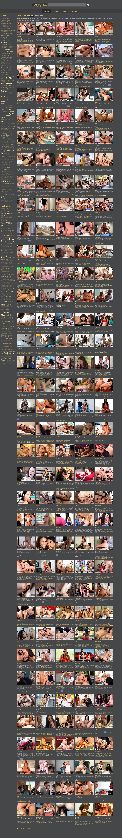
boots (100, 265)
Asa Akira (9, 232)
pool (26, 240)
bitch (68, 509)
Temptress (10, 355)
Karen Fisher (8, 283)
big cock (10, 111)
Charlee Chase (4, 252)
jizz (2, 159)
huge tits (3, 156)
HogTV (8, 44)
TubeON (3, 80)
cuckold (9, 128)
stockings (4, 193)
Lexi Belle (8, 293)
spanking (7, 191)
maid (28, 216)
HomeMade (4, 46)
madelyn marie (65, 735)
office (31, 417)
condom (21, 215)
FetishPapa (5, 35)
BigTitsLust (9, 28)
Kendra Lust (10, 286)
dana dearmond (23, 532)
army (43, 83)
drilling (44, 779)
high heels (6, 153)
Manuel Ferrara (7, 301)
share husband (102, 18)
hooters (10, 155)
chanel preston (20, 485)
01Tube (3, 18)
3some (9, 100)
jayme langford (28, 308)
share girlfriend (65, 18)
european (3, 140)
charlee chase (47, 85)
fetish (12, 144)
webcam (7, 200)
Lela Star (3, 293)
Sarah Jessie (8, 335)
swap (59, 18)
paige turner (39, 755)
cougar (3, 126)
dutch (27, 604)
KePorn (3, 52)
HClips (3, 40)
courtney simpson (50, 441)
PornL (3, 67)
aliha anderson (81, 396)
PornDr (3, 64)
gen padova (69, 374)
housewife (62, 194)
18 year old (4, 100)
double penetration (109, 61)
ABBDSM (4, 20)
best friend (28, 83)
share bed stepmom (92, 18)
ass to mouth (61, 148)
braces (82, 463)
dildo (10, 135)
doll (111, 172)
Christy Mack (4, 255)
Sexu (2, 74)
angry (23, 287)
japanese (10, 158)
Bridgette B (11, 243)
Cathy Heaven (10, 249)
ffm (23, 128)
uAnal (12, 80)
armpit (102, 531)
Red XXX (11, 325)
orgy (2, 177)
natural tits (8, 173)
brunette (4, 122)
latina (7, 161)
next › (28, 828)
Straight (46, 11)
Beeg (3, 28)
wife (6, 201)
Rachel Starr (4, 325)
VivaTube (9, 85)
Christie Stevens (9, 254)
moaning (11, 171)
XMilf (13, 87)
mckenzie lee (78, 217)
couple (7, 126)
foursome (78, 18)
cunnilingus (11, 131)
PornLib (8, 67)
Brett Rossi (3, 243)
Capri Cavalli (4, 248)
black (2, 116)
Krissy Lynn (11, 288)
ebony (9, 138)
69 (59, 531)
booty (2, 119)
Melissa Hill (6, 305)
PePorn (8, 62)
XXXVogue (4, 93)
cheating (3, 123)
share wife (39, 18)
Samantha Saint (5, 333)
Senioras (10, 71)
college (3, 124)
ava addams (61, 712)
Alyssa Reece (8, 219)
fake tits (13, 141)
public (2, 183)
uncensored (10, 198)
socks (79, 780)
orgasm (12, 176)
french (8, 146)
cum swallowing (20, 801)
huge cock (102, 129)
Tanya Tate (3, 355)
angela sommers (105, 645)
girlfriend (3, 149)
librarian (18, 310)
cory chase (101, 243)
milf (12, 169)
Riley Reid (8, 328)
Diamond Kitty (9, 260)
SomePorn (4, 76)
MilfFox (11, 59)
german (12, 147)
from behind (25, 149)
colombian (97, 42)
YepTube (11, 93)
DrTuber (3, 32)
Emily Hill (3, 263)
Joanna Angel (9, 279)
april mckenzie (26, 733)
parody (20, 63)
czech (53, 127)
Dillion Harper (4, 262)
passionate (3, 179)
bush (32, 194)
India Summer (5, 269)
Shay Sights (8, 345)
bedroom (25, 40)
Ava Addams (9, 237)
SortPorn (11, 76)
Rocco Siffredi (5, 330)
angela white (84, 240)
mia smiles (23, 310)
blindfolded (60, 192)
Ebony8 (9, 32)
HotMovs (10, 46)
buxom (63, 755)
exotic (37, 174)
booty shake (8, 119)
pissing (13, 179)
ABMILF (8, 21)
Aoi (9, 230)
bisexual (31, 41)
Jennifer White (6, 276)
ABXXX (3, 23)
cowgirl (12, 126)
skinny (3, 189)
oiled (2, 176)
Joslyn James (4, 280)
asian (6, 104)
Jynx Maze (3, 282)
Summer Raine (4, 351)
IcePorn (3, 48)
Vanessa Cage (10, 360)
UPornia (8, 81)
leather (59, 735)
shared (84, 18)
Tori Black (9, 356)
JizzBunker (6, 50)
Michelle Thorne (5, 306)
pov (10, 181)
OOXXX (3, 62)
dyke (44, 311)
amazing (25, 375)
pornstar (4, 181)
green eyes (31, 215)
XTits (7, 89)
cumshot (4, 131)
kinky (8, 159)
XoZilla (3, 89)
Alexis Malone (9, 216)
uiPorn (3, 81)
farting (27, 757)
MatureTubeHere (6, 57)
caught (41, 579)
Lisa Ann (8, 297)
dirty (18, 353)
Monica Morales (6, 309)
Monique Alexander (6, 311)
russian (11, 186)
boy (79, 216)
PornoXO (4, 69)
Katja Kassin (9, 285)
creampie (4, 128)
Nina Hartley (10, 318)
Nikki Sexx (3, 318)
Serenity (3, 342)
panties (10, 177)
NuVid (3, 60)
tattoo (8, 195)
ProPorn (10, 69)
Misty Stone (8, 308)
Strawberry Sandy (9, 349)
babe (3, 107)
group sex (9, 149)
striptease (10, 192)
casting (10, 121)
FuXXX (11, 37)
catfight (84, 535)
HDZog (3, 44)
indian (13, 156)
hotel (105, 42)
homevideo (4, 155)
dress (101, 331)
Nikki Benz (10, 317)
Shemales (74, 11)
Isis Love (9, 270)
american (11, 102)
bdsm (10, 107)
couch (24, 148)
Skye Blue (7, 348)
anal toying (19, 287)
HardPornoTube (6, 39)
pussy (7, 183)
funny (2, 147)
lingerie (3, 164)
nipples (7, 174)
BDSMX (12, 26)
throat (7, 197)
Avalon (7, 239)
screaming (3, 187)
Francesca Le (7, 265)
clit (109, 172)
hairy (13, 149)
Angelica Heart (10, 225)
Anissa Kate (10, 229)
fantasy (3, 142)
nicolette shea (35, 20)
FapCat (9, 34)
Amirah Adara (5, 221)
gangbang (7, 147)
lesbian (3, 162)
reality (12, 183)
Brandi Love (9, 241)
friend (12, 146)
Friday (13, 265)
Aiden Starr (8, 210)
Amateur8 (10, 23)
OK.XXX (9, 60)
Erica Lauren (9, 263)
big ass (9, 109)
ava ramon (49, 440)
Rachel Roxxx (9, 323)
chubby (7, 123)
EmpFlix (3, 33)
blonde (7, 116)
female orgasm (67, 85)
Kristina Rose (4, 290)
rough (7, 186)
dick (7, 135)
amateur (4, 102)
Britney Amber (6, 245)
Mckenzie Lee (4, 303)
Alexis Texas (4, 217)
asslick (85, 578)
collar (65, 192)
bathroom (38, 668)
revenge (71, 194)
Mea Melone (12, 303)
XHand (9, 87)
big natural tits (4, 113)
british (13, 119)
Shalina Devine (6, 343)
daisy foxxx (83, 755)
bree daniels (67, 463)
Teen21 (3, 78)
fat (6, 142)
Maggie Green (6, 299)
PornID (9, 65)
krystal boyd (63, 216)
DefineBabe (4, 30)
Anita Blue (4, 230)
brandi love (44, 509)
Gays (64, 11)
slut (6, 189)
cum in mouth (4, 129)
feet (8, 142)
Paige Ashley (10, 320)
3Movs (8, 18)
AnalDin (3, 25)
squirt (11, 191)
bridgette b (51, 578)
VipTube (3, 85)
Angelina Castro (5, 226)
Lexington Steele (6, 295)
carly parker (22, 822)
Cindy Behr (11, 255)
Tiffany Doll (4, 356)
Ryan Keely (8, 331)
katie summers (65, 689)
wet (11, 200)
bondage (10, 118)
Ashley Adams (5, 233)
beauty (3, 109)
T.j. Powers (9, 353)
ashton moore (87, 485)
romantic (3, 186)
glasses (40, 264)
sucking (3, 195)
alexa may (103, 374)
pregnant (67, 63)
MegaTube (4, 59)
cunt (2, 133)
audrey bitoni (104, 510)
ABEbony (10, 20)
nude (11, 174)
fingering (4, 146)
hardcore (10, 151)
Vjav (14, 85)
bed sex (21, 40)
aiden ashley (81, 485)
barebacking (100, 128)
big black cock (85, 39)
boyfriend (41, 39)
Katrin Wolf (3, 286)
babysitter (49, 667)
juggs (5, 159)
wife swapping (20, 20)
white (2, 201)
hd (2, 153)
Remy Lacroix (4, 326)
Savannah (8, 339)
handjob (3, 151)
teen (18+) (52, 239)
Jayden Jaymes (5, 274)
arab (79, 127)
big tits (11, 113)
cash (61, 510)
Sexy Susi (8, 342)
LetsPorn (3, 53)
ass (10, 104)
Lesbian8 (9, 52)
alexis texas (41, 821)
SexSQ (11, 72)
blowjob (4, 118)
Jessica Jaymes (5, 277)
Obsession (3, 320)
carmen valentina (40, 85)
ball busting (45, 215)
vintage (3, 200)
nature (13, 173)
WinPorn (4, 87)
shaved (9, 188)
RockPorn (4, 71)
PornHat (4, 66)
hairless (44, 734)
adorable (103, 417)
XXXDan (4, 91)
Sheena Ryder (5, 346)
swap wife (109, 18)
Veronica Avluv (5, 362)
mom (2, 173)
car (80, 150)
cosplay (57, 85)
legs (11, 161)
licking (8, 162)
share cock (53, 18)
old (5, 176)
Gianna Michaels (5, 266)
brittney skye (89, 487)
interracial (4, 158)
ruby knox (58, 691)
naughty (3, 174)
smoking (109, 732)
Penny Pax (4, 321)
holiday (61, 172)
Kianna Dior (4, 288)
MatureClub (5, 55)
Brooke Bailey (10, 246)
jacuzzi (46, 822)
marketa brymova (99, 625)
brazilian (45, 39)
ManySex (10, 53)
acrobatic (99, 439)
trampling (46, 150)
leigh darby (28, 20)
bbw (7, 107)
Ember (11, 262)
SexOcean (4, 72)
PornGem (9, 64)
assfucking (9, 105)
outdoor (6, 177)
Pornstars (56, 11)
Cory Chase (6, 257)
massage (3, 165)
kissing (12, 159)
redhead (3, 185)
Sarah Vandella (6, 337)
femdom (7, 144)
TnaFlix (9, 78)
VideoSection (6, 84)
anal (2, 104)
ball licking (89, 578)
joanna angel (26, 713)
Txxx (8, 80)
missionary (4, 171)
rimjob (11, 185)
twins (57, 756)
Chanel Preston (6, 251)
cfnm (100, 578)
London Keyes (5, 298)
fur (36, 602)
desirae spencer (105, 557)
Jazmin (12, 274)
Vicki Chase (10, 363)
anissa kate (67, 41)
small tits (11, 189)
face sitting (3, 141)
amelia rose (64, 602)
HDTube (10, 42)
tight (11, 197)
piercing (9, 179)
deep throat (47, 107)
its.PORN (9, 48)
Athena (7, 235)
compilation (8, 124)
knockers (3, 161)
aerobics (25, 286)
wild (9, 201)
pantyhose (24, 442)
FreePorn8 (4, 37)
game (63, 488)
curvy (5, 133)
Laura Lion (9, 292)
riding (8, 185)
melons (8, 169)
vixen (60, 264)
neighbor (101, 195)
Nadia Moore (5, 314)
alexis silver (84, 306)
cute (9, 133)
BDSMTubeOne (5, 26)
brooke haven (65, 242)
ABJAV (3, 21)
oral (7, 176)
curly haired (105, 398)
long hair (8, 164)
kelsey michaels (88, 398)
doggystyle (5, 137)
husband (9, 156)
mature (3, 169)
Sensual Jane (9, 340)
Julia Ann (11, 281)
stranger (26, 419)
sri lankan (61, 555)
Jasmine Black (5, 271)
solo (2, 191)
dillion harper (23, 668)
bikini (46, 821)
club (76, 196)
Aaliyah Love (5, 208)
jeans (33, 757)
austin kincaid (65, 240)
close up (12, 123)
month (37, 16)
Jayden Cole (9, 273)
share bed (32, 18)
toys (5, 199)
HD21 (7, 40)
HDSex (4, 42)
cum (13, 128)
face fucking (10, 140)
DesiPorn (12, 30)
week (42, 16)
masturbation (5, 167)
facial (8, 141)
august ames (46, 18)
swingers (72, 18)
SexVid (7, 74)
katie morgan (89, 216)
